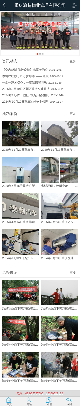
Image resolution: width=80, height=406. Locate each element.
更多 (73, 61)
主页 (9, 404)
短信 (49, 404)
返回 (69, 404)
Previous (4, 30)
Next (75, 30)
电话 (29, 404)
